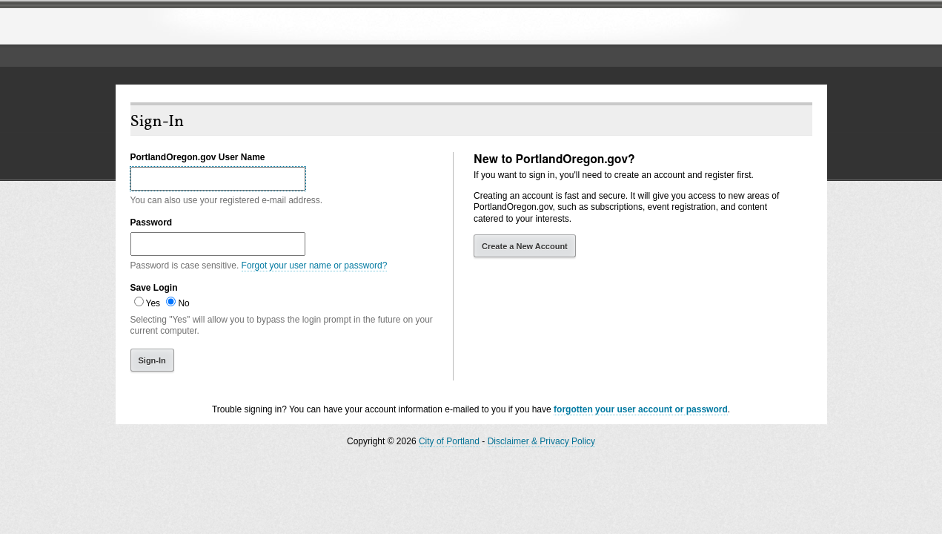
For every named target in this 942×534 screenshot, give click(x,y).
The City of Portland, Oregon (238, 27)
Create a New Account (525, 246)
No (183, 303)
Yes (153, 303)
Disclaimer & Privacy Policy (541, 441)
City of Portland (449, 441)
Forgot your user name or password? (315, 265)
